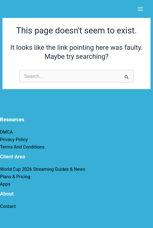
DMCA (6, 132)
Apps (5, 184)
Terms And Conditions (22, 147)
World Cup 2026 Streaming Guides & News (42, 169)
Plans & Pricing (15, 176)
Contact (8, 206)
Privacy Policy (14, 139)
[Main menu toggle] (140, 8)
